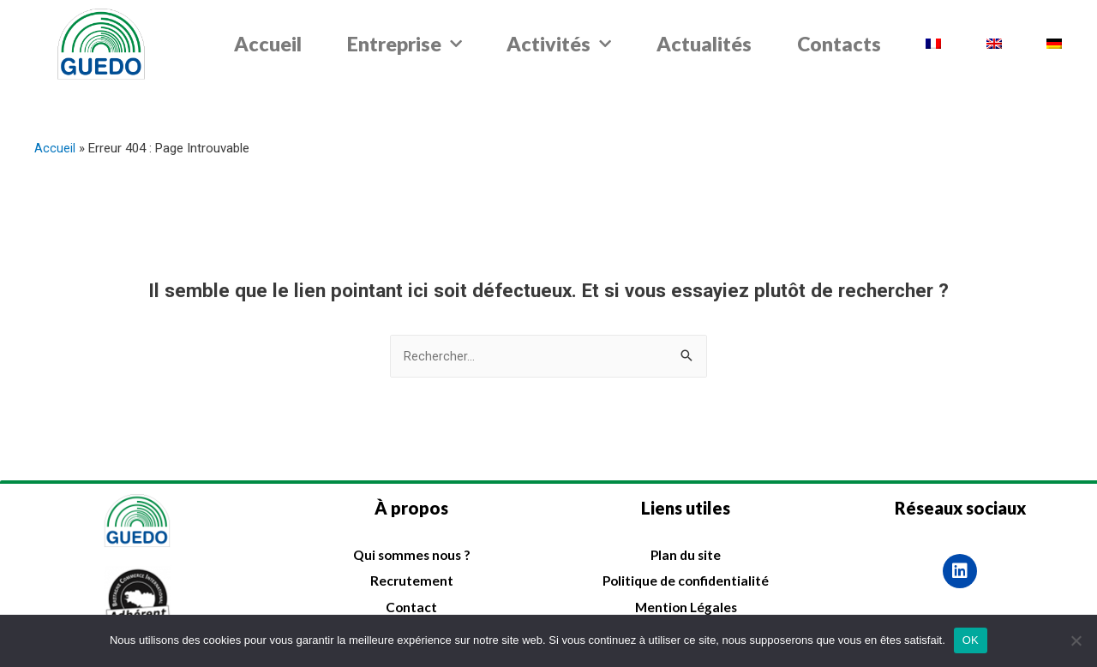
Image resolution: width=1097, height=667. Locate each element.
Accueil (268, 44)
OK (970, 640)
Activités (559, 43)
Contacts (839, 44)
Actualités (704, 44)
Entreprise (404, 43)
